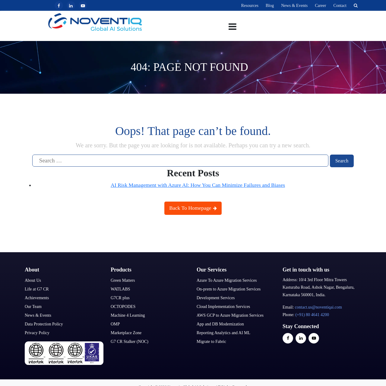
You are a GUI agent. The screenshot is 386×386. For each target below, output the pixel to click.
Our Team (33, 306)
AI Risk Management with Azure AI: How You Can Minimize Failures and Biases (198, 184)
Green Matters (123, 280)
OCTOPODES (123, 306)
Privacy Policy (37, 332)
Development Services (216, 297)
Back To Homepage (193, 208)
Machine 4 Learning (128, 314)
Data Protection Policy (44, 323)
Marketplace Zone (126, 332)
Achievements (37, 297)
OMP (115, 323)
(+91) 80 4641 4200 (312, 314)
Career (320, 5)
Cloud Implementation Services (223, 306)
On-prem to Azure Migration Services (229, 288)
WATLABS (120, 288)
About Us (33, 280)
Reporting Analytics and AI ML (223, 332)
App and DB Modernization (220, 323)
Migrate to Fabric (211, 341)
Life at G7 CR (37, 288)
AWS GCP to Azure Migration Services (230, 314)
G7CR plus (120, 297)
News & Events (294, 5)
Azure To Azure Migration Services (227, 280)
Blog (270, 5)
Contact (339, 5)
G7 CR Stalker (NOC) (129, 341)
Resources (249, 5)
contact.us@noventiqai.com (318, 306)
